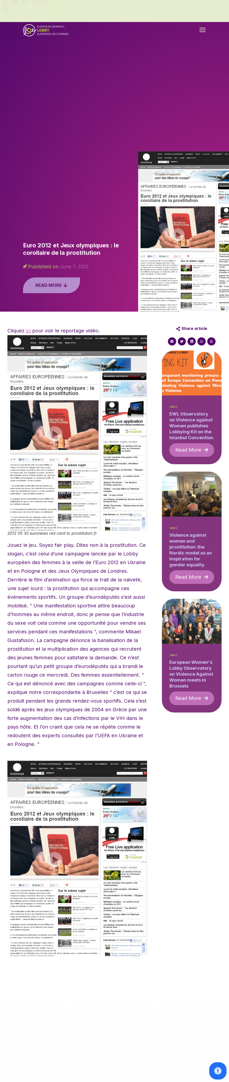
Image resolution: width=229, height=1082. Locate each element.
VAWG (174, 407)
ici (28, 331)
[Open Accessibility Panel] (218, 1071)
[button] (202, 32)
